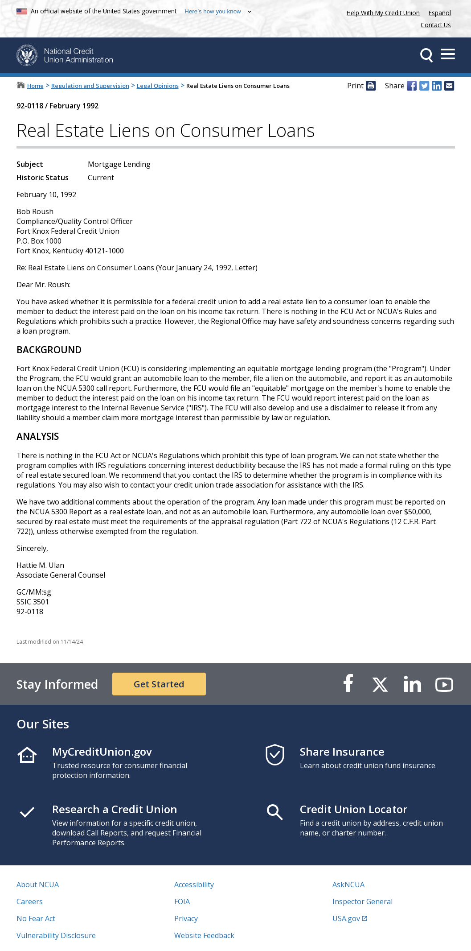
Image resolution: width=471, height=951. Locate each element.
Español (440, 12)
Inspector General (362, 901)
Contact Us (436, 25)
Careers (29, 901)
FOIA (182, 901)
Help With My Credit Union (381, 12)
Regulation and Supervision (90, 86)
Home (35, 86)
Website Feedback (204, 935)
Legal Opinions (158, 86)
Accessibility (194, 884)
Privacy (186, 918)
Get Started (159, 684)
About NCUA (37, 884)
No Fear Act (35, 918)
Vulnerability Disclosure (56, 935)
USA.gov (346, 918)
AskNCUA (348, 884)
